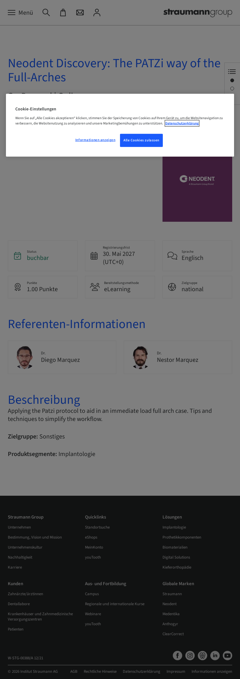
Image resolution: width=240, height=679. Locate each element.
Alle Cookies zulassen (141, 140)
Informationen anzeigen (95, 140)
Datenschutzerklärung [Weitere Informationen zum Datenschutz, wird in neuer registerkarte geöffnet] (182, 123)
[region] (120, 125)
